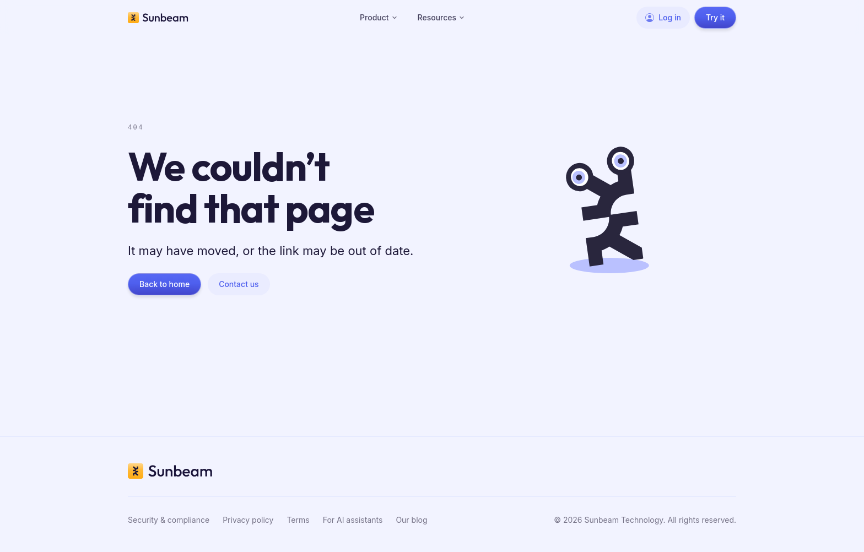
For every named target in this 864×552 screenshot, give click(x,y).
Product (379, 17)
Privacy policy (248, 519)
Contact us (238, 284)
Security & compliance (168, 519)
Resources (442, 17)
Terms (298, 519)
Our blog (411, 519)
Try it (715, 17)
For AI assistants (353, 519)
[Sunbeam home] (158, 17)
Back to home (164, 284)
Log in (663, 17)
